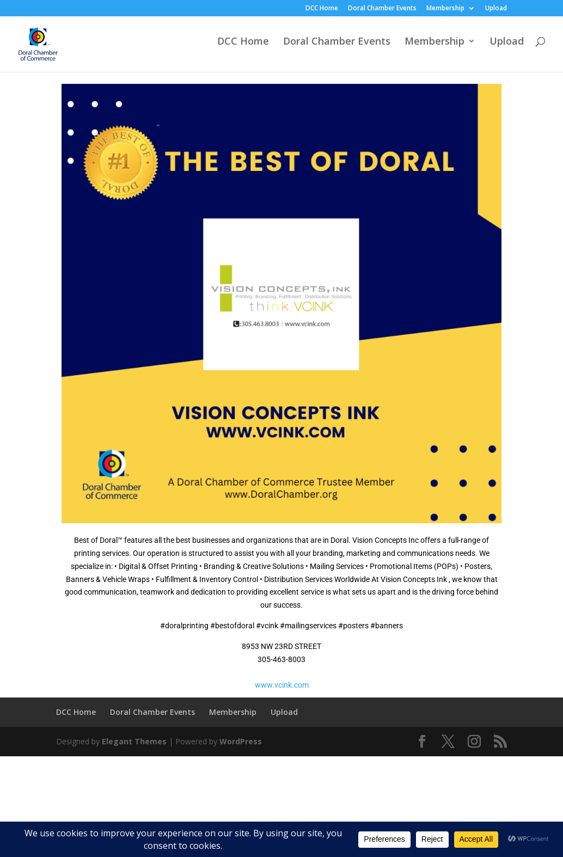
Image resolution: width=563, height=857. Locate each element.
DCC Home (321, 9)
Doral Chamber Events (382, 9)
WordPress (240, 741)
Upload (496, 9)
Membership (445, 9)
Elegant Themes (134, 741)
